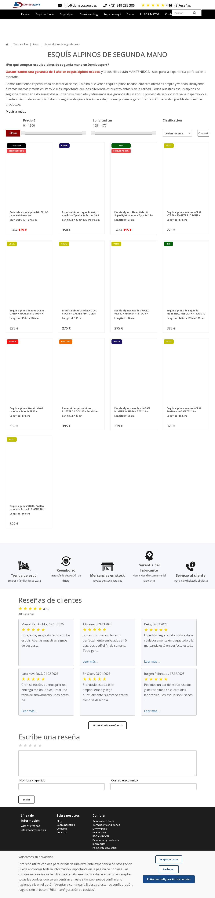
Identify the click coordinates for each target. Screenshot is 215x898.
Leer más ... (90, 661)
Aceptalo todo (168, 859)
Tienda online (20, 44)
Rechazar (169, 869)
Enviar (26, 799)
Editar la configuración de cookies (169, 879)
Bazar (36, 44)
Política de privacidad (105, 847)
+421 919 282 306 (30, 826)
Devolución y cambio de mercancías (106, 842)
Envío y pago (100, 828)
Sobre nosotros (66, 825)
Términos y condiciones (106, 825)
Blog (59, 821)
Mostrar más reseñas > (107, 725)
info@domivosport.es (33, 830)
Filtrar (13, 133)
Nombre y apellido (32, 780)
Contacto (62, 832)
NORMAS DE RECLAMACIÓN (101, 834)
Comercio (62, 828)
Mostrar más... (16, 111)
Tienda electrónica (103, 821)
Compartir (203, 133)
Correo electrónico (124, 780)
